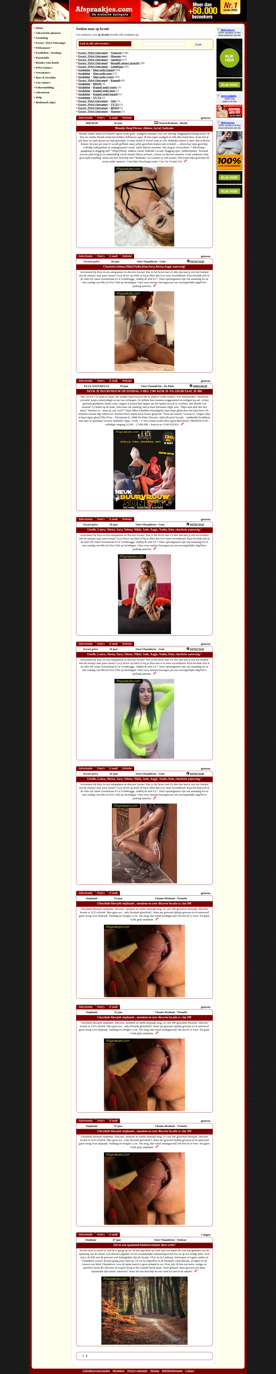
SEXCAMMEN (227, 96)
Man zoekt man (102, 73)
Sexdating (41, 37)
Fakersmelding (44, 87)
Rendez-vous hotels (46, 62)
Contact (189, 1370)
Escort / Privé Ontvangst (93, 52)
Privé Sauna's (43, 67)
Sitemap (154, 1370)
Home (38, 28)
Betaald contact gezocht (125, 63)
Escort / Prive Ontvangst (50, 42)
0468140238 (200, 386)
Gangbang (117, 66)
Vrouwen (116, 52)
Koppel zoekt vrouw (105, 87)
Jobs (113, 101)
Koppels (116, 80)
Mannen (116, 111)
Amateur (116, 59)
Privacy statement (137, 1370)
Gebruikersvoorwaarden (96, 1370)
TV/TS (97, 97)
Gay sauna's (42, 82)
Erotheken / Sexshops (48, 52)
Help (38, 97)
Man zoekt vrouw (103, 76)
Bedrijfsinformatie (172, 1370)
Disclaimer (119, 1370)
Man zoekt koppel (104, 70)
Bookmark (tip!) (45, 102)
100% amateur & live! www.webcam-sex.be (229, 33)
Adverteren (42, 92)
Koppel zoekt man (104, 90)
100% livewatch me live (229, 100)
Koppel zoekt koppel (105, 94)
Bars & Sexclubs (45, 77)
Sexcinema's (42, 72)
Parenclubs (41, 57)
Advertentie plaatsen (47, 32)
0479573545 (197, 261)
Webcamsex (43, 47)
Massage (116, 56)
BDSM (97, 83)
